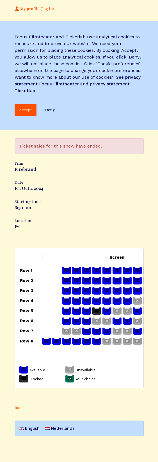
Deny (50, 110)
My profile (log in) (34, 8)
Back (19, 407)
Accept (25, 110)
